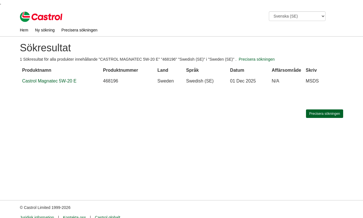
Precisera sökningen (80, 30)
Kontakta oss (74, 207)
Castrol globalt (107, 207)
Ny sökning (44, 30)
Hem (24, 30)
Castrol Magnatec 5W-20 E (49, 81)
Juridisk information (37, 207)
